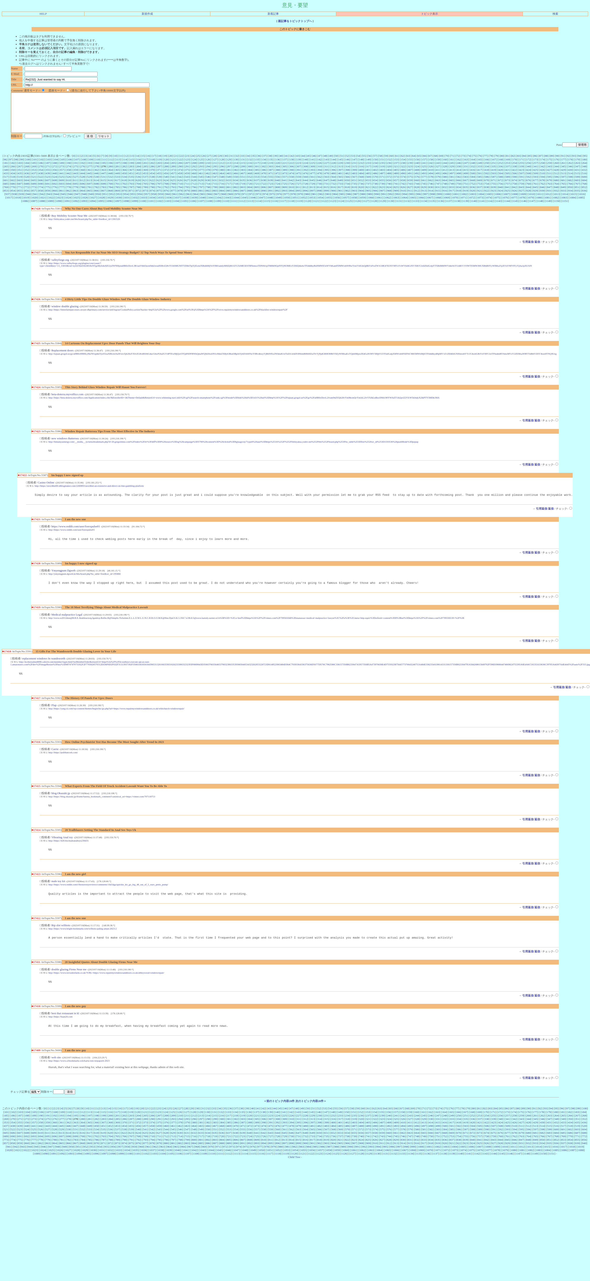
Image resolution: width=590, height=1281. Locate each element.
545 (201, 184)
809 (284, 195)
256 (528, 170)
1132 (407, 208)
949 (91, 201)
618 (124, 188)
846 (542, 195)
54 (358, 163)
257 (535, 170)
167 (493, 167)
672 (500, 188)
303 (270, 174)
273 (61, 174)
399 (354, 177)
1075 (497, 205)
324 (417, 174)
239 (410, 170)
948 (84, 201)
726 (291, 191)
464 (222, 181)
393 (312, 177)
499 (466, 181)
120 (166, 167)
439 (47, 181)
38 (270, 163)
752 (472, 191)
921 (480, 198)
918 (459, 198)
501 (480, 181)
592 (528, 184)
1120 (307, 208)
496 (445, 181)
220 (277, 170)
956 (140, 201)
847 (549, 195)
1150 (557, 208)
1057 (345, 205)
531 (103, 184)
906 (375, 198)
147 (354, 167)
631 (215, 188)
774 (40, 195)
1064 (404, 205)
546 (208, 184)
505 (507, 181)
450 (124, 181)
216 (249, 170)
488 (389, 181)
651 (354, 188)
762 (542, 191)
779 (75, 195)
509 (535, 181)
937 (7, 201)
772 (27, 195)
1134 (424, 208)
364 (110, 177)
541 (173, 184)
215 (242, 170)
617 (117, 188)
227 (326, 170)
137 (284, 167)
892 (278, 198)
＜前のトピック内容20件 (279, 1121)
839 (493, 195)
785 (117, 195)
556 (277, 184)
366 (124, 177)
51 (341, 163)
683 (577, 188)
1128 (374, 208)
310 (319, 174)
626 (180, 188)
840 (500, 195)
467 (243, 181)
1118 (291, 208)
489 (396, 181)
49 (330, 163)
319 (382, 174)
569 (368, 184)
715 (215, 191)
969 (230, 201)
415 (465, 177)
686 (13, 191)
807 (270, 195)
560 (305, 184)
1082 (556, 205)
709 (173, 191)
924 (500, 198)
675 (521, 188)
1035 (161, 205)
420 (500, 177)
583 (465, 184)
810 (291, 195)
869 (117, 198)
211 (215, 170)
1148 (540, 208)
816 (333, 195)
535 (131, 184)
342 (542, 174)
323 (410, 174)
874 (152, 198)
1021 (43, 205)
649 (340, 188)
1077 (513, 205)
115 (132, 167)
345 (563, 174)
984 (335, 201)
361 (89, 177)
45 (308, 163)
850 (570, 195)
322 (403, 174)
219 (270, 170)
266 (13, 174)
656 (389, 188)
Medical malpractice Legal (66, 628)
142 (319, 167)
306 (291, 174)
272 (55, 174)
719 (242, 191)
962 (182, 201)
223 (298, 170)
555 (270, 184)
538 (152, 184)
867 (103, 198)
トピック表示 (429, 13)
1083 (564, 205)
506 (514, 181)
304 (278, 174)
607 (47, 188)
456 (166, 181)
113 (118, 167)
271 (47, 174)
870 (124, 198)
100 (28, 167)
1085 (581, 205)
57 (375, 163)
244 (444, 170)
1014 (565, 201)
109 (90, 167)
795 (187, 195)
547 (215, 184)
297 (229, 174)
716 (222, 191)
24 (192, 163)
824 (389, 195)
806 (263, 195)
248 (472, 170)
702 (124, 191)
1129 (382, 208)
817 (340, 195)
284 (138, 174)
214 (236, 170)
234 (375, 170)
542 (180, 184)
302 (263, 174)
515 (577, 181)
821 (368, 195)
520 (27, 184)
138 (291, 167)
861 (61, 198)
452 (138, 181)
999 (440, 201)
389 (284, 177)
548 (222, 184)
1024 (68, 205)
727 (298, 191)
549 (229, 184)
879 (187, 198)
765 (563, 191)
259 (549, 170)
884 (222, 198)
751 (465, 191)
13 (131, 163)
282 (124, 174)
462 (208, 181)
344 (556, 174)
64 (413, 163)
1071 (463, 205)
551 (242, 184)
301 (257, 174)
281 (117, 174)
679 (549, 188)
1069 (446, 205)
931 (549, 198)
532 (110, 184)
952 (112, 201)
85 (529, 163)
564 (333, 184)
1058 (354, 205)
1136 (440, 208)
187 (47, 170)
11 (120, 163)
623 (159, 188)
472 (278, 181)
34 (247, 163)
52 (347, 163)
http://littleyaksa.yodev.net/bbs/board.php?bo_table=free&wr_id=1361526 (84, 226)
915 (438, 198)
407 (410, 177)
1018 (18, 205)
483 (354, 181)
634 (236, 188)
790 (152, 195)
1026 (85, 205)
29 (220, 163)
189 (61, 170)
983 (328, 201)
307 (298, 174)
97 (10, 167)
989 (370, 201)
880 (194, 198)
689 (34, 191)
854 (13, 198)
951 (105, 201)
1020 (34, 205)
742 (403, 191)
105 (63, 167)
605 (34, 188)
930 (542, 198)
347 (577, 174)
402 (375, 177)
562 (319, 184)
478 (319, 181)
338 (514, 174)
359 (75, 177)
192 (82, 170)
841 (507, 195)
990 (377, 201)
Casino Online (46, 494)
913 (424, 198)
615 (103, 188)
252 (500, 170)
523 (47, 184)
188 (55, 170)
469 (257, 181)
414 (459, 177)
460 (194, 181)
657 (396, 188)
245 (452, 170)
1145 (515, 208)
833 (452, 195)
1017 (9, 205)
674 (514, 188)
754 (486, 191)
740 (389, 191)
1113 (250, 208)
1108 (209, 208)
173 (535, 167)
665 (452, 188)
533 (117, 184)
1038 (186, 205)
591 (521, 184)
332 (472, 174)
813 (312, 195)
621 (145, 188)
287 (159, 174)
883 (215, 198)
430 (570, 177)
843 (521, 195)
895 (298, 198)
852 (584, 195)
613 (89, 188)
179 (577, 167)
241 (424, 170)
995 (412, 201)
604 (27, 188)
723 (270, 191)
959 (161, 201)
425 (535, 177)
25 (198, 163)
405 (396, 177)
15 (142, 163)
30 (225, 163)
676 (528, 188)
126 (208, 167)
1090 (59, 208)
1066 (421, 205)
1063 (396, 205)
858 (40, 198)
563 (326, 184)
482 (347, 181)
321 (396, 174)
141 (312, 167)
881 (201, 198)
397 (340, 177)
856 (27, 198)
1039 (194, 205)
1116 (275, 208)
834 (459, 195)
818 (347, 195)
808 (278, 195)
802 (236, 195)
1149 (548, 208)
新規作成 (147, 13)
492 (417, 181)
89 (551, 163)
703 (131, 191)
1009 (523, 201)
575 (410, 184)
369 (145, 177)
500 (473, 181)
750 (459, 191)
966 (209, 201)
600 (584, 184)
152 (389, 167)
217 (257, 170)
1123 (332, 208)
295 (215, 174)
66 (424, 163)
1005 (489, 201)
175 (549, 167)
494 (431, 181)
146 (347, 167)
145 (340, 167)
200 (138, 170)
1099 (134, 208)
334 (486, 174)
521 (34, 184)
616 (110, 188)
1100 (143, 208)
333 (480, 174)
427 (549, 177)
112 (111, 167)
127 (215, 167)
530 (96, 184)
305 (284, 174)
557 (284, 184)
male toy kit (58, 898)
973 (258, 201)
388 (278, 177)
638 (263, 188)
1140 (473, 208)
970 (237, 201)
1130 (390, 208)
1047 (261, 205)
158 (431, 167)
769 (6, 195)
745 (424, 191)
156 (417, 167)
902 (347, 198)
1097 (117, 208)
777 (61, 195)
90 (557, 163)
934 (570, 198)
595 (549, 184)
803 (243, 195)
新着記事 (273, 13)
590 (514, 184)
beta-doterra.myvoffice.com (67, 404)
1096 (109, 208)
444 (82, 181)
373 (173, 177)
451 (131, 181)
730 (319, 191)
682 (570, 188)
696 (82, 191)
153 (396, 167)
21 (176, 163)
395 (326, 177)
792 (166, 195)
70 (446, 163)
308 (305, 174)
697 (89, 191)
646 (319, 188)
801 (229, 195)
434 (13, 181)
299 (243, 174)
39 (275, 163)
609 (61, 188)
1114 (258, 208)
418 (486, 177)
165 (480, 167)
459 (187, 181)
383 (243, 177)
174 (542, 167)
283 (131, 174)
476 (305, 181)
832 (444, 195)
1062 (387, 205)
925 (507, 198)
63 (408, 163)
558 (291, 184)
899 (326, 198)
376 (194, 177)
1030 (118, 205)
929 (535, 198)
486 (375, 181)
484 (361, 181)
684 (584, 188)
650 (347, 188)
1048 (270, 205)
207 (187, 170)
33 (242, 163)
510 (542, 181)
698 (96, 191)
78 (490, 163)
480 (333, 181)
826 (403, 195)
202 (152, 170)
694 (68, 191)
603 (20, 188)
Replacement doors (62, 360)
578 (431, 184)
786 (124, 195)
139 (298, 167)
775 (47, 195)
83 (518, 163)
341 (535, 174)
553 (257, 184)
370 (152, 177)
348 (584, 174)
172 (528, 167)
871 (131, 198)
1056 (337, 205)
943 (49, 201)
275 (75, 174)
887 (243, 198)
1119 (299, 208)
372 (166, 177)
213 (229, 170)
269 (34, 174)
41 (286, 163)
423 (521, 177)
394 (319, 177)
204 (166, 170)
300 (250, 174)
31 (231, 163)
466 (236, 181)
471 (270, 181)
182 (13, 170)
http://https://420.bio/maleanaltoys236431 (68, 857)
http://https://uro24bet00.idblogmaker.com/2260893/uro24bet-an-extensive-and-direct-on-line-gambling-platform (89, 497)
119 (159, 167)
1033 (144, 205)
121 (173, 167)
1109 (217, 208)
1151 (565, 208)
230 (347, 170)
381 (229, 177)
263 (577, 170)
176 (556, 167)
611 (75, 188)
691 (47, 191)
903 (354, 198)
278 (96, 174)
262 (570, 170)
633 (229, 188)
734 (347, 191)
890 (263, 198)
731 (326, 191)
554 (263, 184)
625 (173, 188)
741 (396, 191)
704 (138, 191)
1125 (349, 208)
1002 (464, 201)
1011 (539, 201)
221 (284, 170)
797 (201, 195)
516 (584, 181)
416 (472, 177)
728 (305, 191)
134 (263, 167)
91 (562, 163)
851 (577, 195)
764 (556, 191)
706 (152, 191)
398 (347, 177)
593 (535, 184)
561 (312, 184)
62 (402, 163)
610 (68, 188)
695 (75, 191)
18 (159, 163)
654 (375, 188)
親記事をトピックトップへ (295, 21)
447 (103, 181)
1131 (399, 208)
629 (201, 188)
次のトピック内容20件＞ (310, 1121)
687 (20, 191)
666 (459, 188)
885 (229, 198)
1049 (278, 205)
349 (6, 177)
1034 (152, 205)
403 (382, 177)
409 (424, 177)
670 (486, 188)
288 (166, 174)
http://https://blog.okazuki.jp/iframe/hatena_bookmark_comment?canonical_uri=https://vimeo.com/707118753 (101, 812)
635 (242, 188)
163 (465, 167)
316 (361, 174)
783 (103, 195)
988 (363, 201)
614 (96, 188)
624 (166, 188)
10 (115, 163)
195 (103, 170)
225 (312, 170)
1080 (539, 205)
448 (110, 181)
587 (493, 184)
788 (138, 195)
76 (479, 163)
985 (342, 201)
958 (154, 201)
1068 (438, 205)
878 (180, 198)
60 (391, 163)
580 (445, 184)
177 (563, 167)
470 (263, 181)
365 (117, 177)
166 (486, 167)
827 (410, 195)
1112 (242, 208)
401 (368, 177)
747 (438, 191)
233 (368, 170)
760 (528, 191)
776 (55, 195)
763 (549, 191)
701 (117, 191)
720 (249, 191)
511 (549, 181)
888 (250, 198)
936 (584, 198)
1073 (480, 205)
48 (325, 163)
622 (152, 188)
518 (13, 184)
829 (424, 195)
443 (75, 181)
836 (472, 195)
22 (181, 163)
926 (514, 198)
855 (20, 198)
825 (396, 195)
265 (6, 174)
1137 (449, 208)
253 (507, 170)
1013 (557, 201)
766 (570, 191)
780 (82, 195)
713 (201, 191)
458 (180, 181)
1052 (303, 205)
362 (96, 177)
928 (528, 198)
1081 (547, 205)
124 (194, 167)
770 (13, 195)
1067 (430, 205)
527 (75, 184)
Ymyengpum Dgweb (63, 583)
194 (96, 170)
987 (356, 201)
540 (166, 184)
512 (556, 181)
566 (347, 184)
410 (431, 177)
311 (326, 174)
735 (354, 191)
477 (312, 181)
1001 (456, 201)
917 (452, 198)
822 (375, 195)
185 (34, 170)
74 (468, 163)
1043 (228, 205)
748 (444, 191)
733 (340, 191)
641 (284, 188)
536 (138, 184)
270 (40, 174)
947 (77, 201)
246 (459, 170)
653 (368, 188)
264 (584, 170)
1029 (110, 205)
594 (542, 184)
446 (96, 181)
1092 (76, 208)
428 (556, 177)
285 (145, 174)
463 (215, 181)
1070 (455, 205)
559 (298, 184)
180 (584, 167)
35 (253, 163)
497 (452, 181)
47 (319, 163)
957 (147, 201)
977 (286, 201)
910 (403, 198)
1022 (51, 205)
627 (187, 188)
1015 (573, 201)
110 (97, 167)
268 (27, 174)
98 (16, 167)
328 (444, 174)
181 (6, 170)
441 (61, 181)
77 (485, 163)
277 (89, 174)
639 (270, 188)
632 (222, 188)
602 (13, 188)
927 (521, 198)
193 (89, 170)
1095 (101, 208)
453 (145, 181)
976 (279, 201)
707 (159, 191)
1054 (320, 205)
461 (201, 181)
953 (119, 201)
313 (340, 174)
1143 (498, 208)
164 (473, 167)
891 (270, 198)
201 (145, 170)
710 (180, 191)
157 (424, 167)
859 (47, 198)
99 (21, 167)
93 (573, 163)
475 (298, 181)
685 (6, 191)
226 (319, 170)
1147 (532, 208)
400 (361, 177)
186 (40, 170)
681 (563, 188)
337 (507, 174)
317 (368, 174)
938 (14, 201)
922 (486, 198)
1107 (201, 208)
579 (438, 184)
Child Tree (294, 1177)
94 (579, 163)
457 (173, 181)
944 (56, 201)
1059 (362, 205)
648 (333, 188)
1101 (151, 208)
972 (251, 201)
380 (222, 177)
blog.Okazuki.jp (60, 809)
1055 (329, 205)
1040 (202, 205)
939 (21, 201)
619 (131, 188)
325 (424, 174)
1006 (498, 201)
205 (173, 170)
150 (375, 167)
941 (35, 201)
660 (417, 188)
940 (28, 201)
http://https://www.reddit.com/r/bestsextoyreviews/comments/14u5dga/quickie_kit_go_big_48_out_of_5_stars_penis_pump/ (108, 902)
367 (131, 177)
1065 (413, 205)
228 (333, 170)
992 (391, 201)
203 (159, 170)
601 (6, 188)
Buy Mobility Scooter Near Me (69, 223)
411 (438, 177)
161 (452, 167)
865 (89, 198)
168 (500, 167)
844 (528, 195)
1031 (127, 205)
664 (444, 188)
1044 (236, 205)
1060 (371, 205)
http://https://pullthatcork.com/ (63, 768)
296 (222, 174)
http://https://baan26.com (60, 1036)
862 (68, 198)
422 (514, 177)
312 (333, 174)
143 (326, 167)
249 (480, 170)
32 (236, 163)
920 (472, 198)
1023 (60, 205)
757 (507, 191)
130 (236, 167)
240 (417, 170)
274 (68, 174)
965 (202, 201)
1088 (42, 208)
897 (312, 198)
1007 (506, 201)
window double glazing (65, 315)
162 (459, 167)
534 (124, 184)
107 (77, 167)
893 (284, 198)
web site (56, 1077)
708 (166, 191)
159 (438, 167)
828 (417, 195)
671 (493, 188)
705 (145, 191)
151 (382, 167)
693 (61, 191)
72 (457, 163)
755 (493, 191)
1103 (167, 208)
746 (431, 191)
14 (137, 163)
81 (507, 163)
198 (124, 170)
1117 (283, 208)
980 (307, 201)
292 (194, 174)
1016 (582, 201)
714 (208, 191)
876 (166, 198)
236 (389, 170)
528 (82, 184)
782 (96, 195)
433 (6, 181)
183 (20, 170)
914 (431, 198)
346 (570, 174)
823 (382, 195)
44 (303, 163)
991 (384, 201)
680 (556, 188)
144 (333, 167)
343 (549, 174)
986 (349, 201)
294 (208, 174)
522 (40, 184)
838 (486, 195)
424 (528, 177)
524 (54, 184)
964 (196, 201)
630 (208, 188)
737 (368, 191)
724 (277, 191)
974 (265, 201)
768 (584, 191)
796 (194, 195)
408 (417, 177)
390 (291, 177)
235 (382, 170)
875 (159, 198)
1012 (548, 201)
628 (194, 188)
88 (546, 163)
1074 (488, 205)
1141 (482, 208)
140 (305, 167)
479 (326, 181)
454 (152, 181)
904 (361, 198)
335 (493, 174)
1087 (33, 208)
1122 (324, 208)
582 (459, 184)
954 (126, 201)
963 (189, 201)
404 (389, 177)
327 (438, 174)
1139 (465, 208)
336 (500, 174)
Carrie (55, 764)
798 (208, 195)
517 (6, 184)
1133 (415, 208)
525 (61, 184)
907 (382, 198)
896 (305, 198)
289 (173, 174)
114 (125, 167)
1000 (447, 201)
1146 (523, 208)
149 (368, 167)
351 (20, 177)
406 (403, 177)
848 (556, 195)
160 (445, 167)
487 (382, 181)
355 (47, 177)
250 (486, 170)
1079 (530, 205)
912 (417, 198)
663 (438, 188)
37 (264, 163)
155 (410, 167)
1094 (92, 208)
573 (396, 184)
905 (368, 198)
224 (305, 170)
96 (5, 167)
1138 (457, 208)
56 (369, 163)
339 (521, 174)
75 (474, 163)
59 (386, 163)
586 (486, 184)
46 (314, 163)
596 (556, 184)
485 (368, 181)
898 (319, 198)
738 (375, 191)
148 (361, 167)
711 (187, 191)
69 (441, 163)
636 (249, 188)
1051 (295, 205)
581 (452, 184)
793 (173, 195)
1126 (357, 208)
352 (27, 177)
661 (424, 188)
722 (263, 191)
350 (13, 177)
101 (35, 167)
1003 (472, 201)
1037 (177, 205)
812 (305, 195)
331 (465, 174)
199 (131, 170)
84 (524, 163)
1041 (211, 205)
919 (465, 198)
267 (20, 174)
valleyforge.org (60, 268)
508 (528, 181)
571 (382, 184)
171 (521, 167)
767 (577, 191)
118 (152, 167)
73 (463, 163)
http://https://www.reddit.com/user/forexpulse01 (71, 542)
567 (354, 184)
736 (361, 191)
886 (236, 198)
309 (312, 174)
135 (270, 167)
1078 (522, 205)
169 (507, 167)
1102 (159, 208)
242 (431, 170)
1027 (93, 205)
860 (55, 198)
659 (410, 188)
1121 (316, 208)
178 (570, 167)
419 (493, 177)
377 (201, 177)
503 (493, 181)
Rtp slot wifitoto (60, 943)
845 (535, 195)
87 (540, 163)
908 (389, 198)
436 (27, 181)
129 (229, 167)
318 (375, 174)
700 (110, 191)
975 (272, 201)
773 (34, 195)
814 (319, 195)
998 (432, 201)
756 (500, 191)
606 (40, 188)
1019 (26, 205)
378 (208, 177)
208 (194, 170)
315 (354, 174)
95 (585, 163)
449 (117, 181)
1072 (472, 205)
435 (20, 181)
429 (563, 177)
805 (257, 195)
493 (424, 181)
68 (435, 163)
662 (431, 188)
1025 (76, 205)
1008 (515, 201)
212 (222, 170)
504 (501, 181)
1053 (312, 205)
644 (305, 188)
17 (153, 163)
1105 (184, 208)
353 (34, 177)
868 (110, 198)
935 (577, 198)
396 (333, 177)
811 (298, 195)
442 (68, 181)
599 (577, 184)
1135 (432, 208)
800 (222, 195)
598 (570, 184)
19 (165, 163)
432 (584, 177)
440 (55, 181)
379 (215, 177)
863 (75, 198)
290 (180, 174)
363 (103, 177)
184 (27, 170)
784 (110, 195)
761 (535, 191)
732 (333, 191)
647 (326, 188)
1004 (481, 201)
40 (281, 163)
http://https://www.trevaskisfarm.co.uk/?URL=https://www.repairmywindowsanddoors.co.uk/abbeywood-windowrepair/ (106, 991)
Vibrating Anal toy (62, 854)
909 (396, 198)
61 (397, 163)
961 (175, 201)
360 (82, 177)
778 (68, 195)
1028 (102, 205)
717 (229, 191)
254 (514, 170)
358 (68, 177)
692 (55, 191)
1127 (366, 208)
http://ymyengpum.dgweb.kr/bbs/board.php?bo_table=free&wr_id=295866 (84, 586)
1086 (25, 208)
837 (480, 195)
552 (250, 184)
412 (444, 177)
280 (110, 174)
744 (417, 191)
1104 (176, 208)
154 (403, 167)
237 (396, 170)
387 (270, 177)
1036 (169, 205)
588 (500, 184)
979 (300, 201)
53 (352, 163)
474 (291, 181)
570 (375, 184)
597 (563, 184)
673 (507, 188)
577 (424, 184)
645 (312, 188)
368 (138, 177)
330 (459, 174)
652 (361, 188)
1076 (505, 205)
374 (180, 177)
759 (521, 191)
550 (236, 184)
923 (493, 198)
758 (514, 191)
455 (159, 181)
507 (521, 181)
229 (340, 170)
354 (40, 177)
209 (201, 170)
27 (209, 163)
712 (194, 191)
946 (70, 201)
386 (263, 177)
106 (69, 167)
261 (563, 170)
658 (403, 188)
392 (305, 177)
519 (20, 184)
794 (180, 195)
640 (277, 188)
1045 (244, 205)
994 (404, 201)
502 (486, 181)
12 (126, 163)
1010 (531, 201)
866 (96, 198)
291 (187, 174)
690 (40, 191)
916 (444, 198)
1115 (266, 208)
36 (258, 163)
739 (382, 191)
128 (222, 167)
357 (61, 177)
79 (496, 163)
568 (361, 184)
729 (312, 191)
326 (431, 174)
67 (430, 163)
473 (284, 181)
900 (333, 198)
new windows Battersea (65, 449)
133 (257, 167)
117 (145, 167)
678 (542, 188)
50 (336, 163)
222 (291, 170)
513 (563, 181)
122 (180, 167)
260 (556, 170)
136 (277, 167)
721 (257, 191)
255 (521, 170)
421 (507, 177)
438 (40, 181)
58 (380, 163)
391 (298, 177)
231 (354, 170)
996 (419, 201)
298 (236, 174)
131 (242, 167)
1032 (135, 205)
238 (403, 170)
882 (208, 198)
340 (528, 174)
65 (419, 163)
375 (187, 177)
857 (34, 198)
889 (257, 198)
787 (131, 195)
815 (326, 195)
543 (187, 184)
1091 (67, 208)
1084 (573, 205)
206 (180, 170)
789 (145, 195)
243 (438, 170)
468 (250, 181)
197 (117, 170)
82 (513, 163)
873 (145, 198)
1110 (226, 208)
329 (452, 174)
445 (89, 181)
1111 (234, 208)
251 (493, 170)
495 (438, 181)
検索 (555, 13)
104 (56, 167)
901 (340, 198)
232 (361, 170)
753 (480, 191)
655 (382, 188)
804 (250, 195)
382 (236, 177)
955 (133, 201)
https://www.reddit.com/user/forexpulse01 (75, 538)
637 (257, 188)
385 (257, 177)
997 (425, 201)
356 (55, 177)
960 (168, 201)
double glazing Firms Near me (69, 988)
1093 (84, 208)
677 (535, 188)
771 (20, 195)
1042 (219, 205)
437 (34, 181)
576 (417, 184)
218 (263, 170)
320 (389, 174)
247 (465, 170)
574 (403, 184)
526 (68, 184)
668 (472, 188)
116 (138, 167)
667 (465, 188)
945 (63, 201)
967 (217, 201)
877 (173, 198)
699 (103, 191)
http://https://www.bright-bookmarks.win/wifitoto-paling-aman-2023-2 (82, 946)
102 (42, 167)
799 (215, 195)
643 (298, 188)
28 (214, 163)
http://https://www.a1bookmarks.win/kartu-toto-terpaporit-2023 (79, 1080)
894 (291, 198)
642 (291, 188)
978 (293, 201)
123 (187, 167)
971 (244, 201)
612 (82, 188)
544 (194, 184)
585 (480, 184)
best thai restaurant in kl (65, 1032)
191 (75, 170)
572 (389, 184)
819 (354, 195)
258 (542, 170)
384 (250, 177)
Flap (54, 720)
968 (223, 201)
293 (201, 174)
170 (514, 167)
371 (159, 177)
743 (410, 191)
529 (89, 184)
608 (55, 188)
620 (138, 188)
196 (110, 170)
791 (159, 195)
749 (452, 191)
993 (398, 201)
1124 (341, 208)
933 (563, 198)
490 (403, 181)
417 (480, 177)
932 (556, 198)
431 (577, 177)
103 (49, 167)
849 (563, 195)
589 (507, 184)
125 (201, 167)
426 (542, 177)
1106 (192, 208)
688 (27, 191)
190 (68, 170)
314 (347, 174)
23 (187, 163)
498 (459, 181)
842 (514, 195)
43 (297, 163)
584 (473, 184)
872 (138, 198)
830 (431, 195)
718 (236, 191)
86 (535, 163)
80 (502, 163)
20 (170, 163)
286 (152, 174)
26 (203, 163)
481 (340, 181)
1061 (379, 205)
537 (145, 184)
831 (438, 195)
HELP (43, 13)
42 (292, 163)
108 (84, 167)
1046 (253, 205)
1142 (490, 208)
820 (361, 195)
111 (104, 167)
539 (159, 184)
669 (480, 188)
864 (82, 198)
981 (314, 201)
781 (89, 195)
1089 (50, 208)
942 (42, 201)
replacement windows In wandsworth (43, 672)
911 (410, 198)
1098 (126, 208)
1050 (287, 205)
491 (410, 181)
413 (452, 177)
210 (208, 170)
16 (148, 163)
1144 (507, 208)
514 (570, 181)
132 (250, 167)
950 (98, 201)
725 (284, 191)
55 (363, 163)
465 (229, 181)
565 (340, 184)
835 (465, 195)
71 (452, 163)
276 (82, 174)
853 (6, 198)
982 (321, 201)
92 (568, 163)
